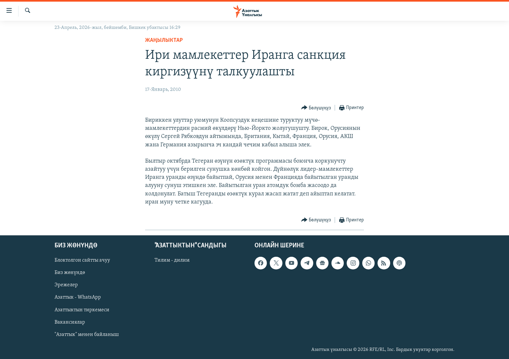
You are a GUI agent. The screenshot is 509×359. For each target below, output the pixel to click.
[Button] (316, 108)
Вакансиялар (70, 322)
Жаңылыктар (164, 40)
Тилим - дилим (172, 260)
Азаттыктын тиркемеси (82, 310)
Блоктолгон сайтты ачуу (82, 260)
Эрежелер (66, 285)
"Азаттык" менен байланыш (87, 334)
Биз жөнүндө (70, 273)
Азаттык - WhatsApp (78, 297)
